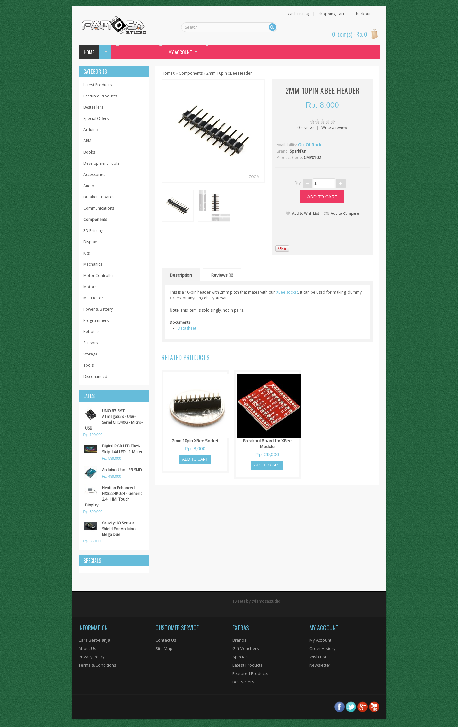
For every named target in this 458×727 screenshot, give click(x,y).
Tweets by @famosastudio (256, 601)
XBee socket (287, 292)
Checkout (362, 14)
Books (89, 152)
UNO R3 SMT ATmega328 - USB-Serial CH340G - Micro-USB (114, 419)
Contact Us (165, 640)
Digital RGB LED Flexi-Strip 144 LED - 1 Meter (122, 449)
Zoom (254, 176)
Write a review (334, 127)
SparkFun (298, 151)
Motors (89, 286)
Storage (90, 354)
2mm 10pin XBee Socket (195, 441)
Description (181, 275)
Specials (240, 657)
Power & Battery (98, 309)
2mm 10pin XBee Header (229, 73)
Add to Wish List (302, 213)
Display (90, 242)
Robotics (91, 331)
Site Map (163, 648)
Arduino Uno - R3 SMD (122, 469)
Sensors (90, 343)
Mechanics (92, 264)
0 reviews (305, 127)
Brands (239, 640)
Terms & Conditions (97, 665)
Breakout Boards (98, 197)
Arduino (90, 129)
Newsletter (319, 665)
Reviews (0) (222, 275)
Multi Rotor (93, 298)
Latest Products (97, 85)
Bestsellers (93, 107)
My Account (320, 640)
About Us (87, 648)
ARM (87, 141)
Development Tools (101, 163)
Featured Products (100, 96)
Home (89, 51)
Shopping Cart (331, 14)
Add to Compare (341, 213)
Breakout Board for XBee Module (267, 443)
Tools (88, 365)
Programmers (96, 320)
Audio (88, 185)
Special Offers (96, 118)
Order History (322, 648)
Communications (98, 208)
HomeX (168, 73)
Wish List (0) (298, 14)
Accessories (94, 174)
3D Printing (93, 230)
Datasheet (187, 328)
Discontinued (95, 376)
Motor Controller (98, 275)
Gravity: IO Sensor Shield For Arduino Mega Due (119, 528)
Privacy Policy (92, 657)
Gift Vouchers (245, 648)
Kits (86, 253)
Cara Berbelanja (94, 640)
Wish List (317, 657)
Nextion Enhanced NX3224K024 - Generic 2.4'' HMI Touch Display (113, 496)
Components (95, 219)
